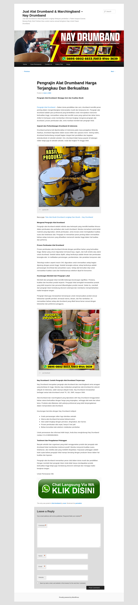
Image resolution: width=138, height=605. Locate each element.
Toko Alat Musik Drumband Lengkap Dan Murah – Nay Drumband (69, 217)
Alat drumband (56, 503)
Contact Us (48, 64)
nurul (64, 503)
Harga (68, 64)
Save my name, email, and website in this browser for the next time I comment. (63, 583)
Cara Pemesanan (35, 64)
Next (113, 71)
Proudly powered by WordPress (69, 597)
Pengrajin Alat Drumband (46, 107)
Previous (26, 71)
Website (41, 577)
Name (41, 555)
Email (41, 566)
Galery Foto (59, 64)
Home (25, 64)
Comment (42, 525)
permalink (78, 503)
